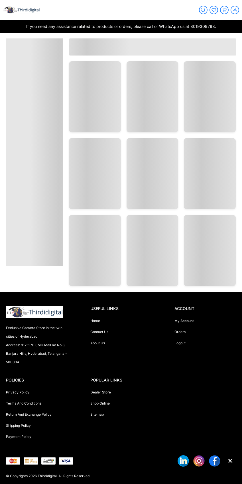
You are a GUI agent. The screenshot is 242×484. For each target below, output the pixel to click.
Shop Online (100, 403)
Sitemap (97, 414)
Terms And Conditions (23, 403)
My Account (184, 321)
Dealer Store (100, 392)
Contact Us (99, 332)
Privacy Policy (17, 392)
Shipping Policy (18, 425)
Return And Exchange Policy (29, 414)
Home (95, 321)
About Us (97, 343)
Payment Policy (18, 436)
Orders (180, 332)
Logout (180, 343)
